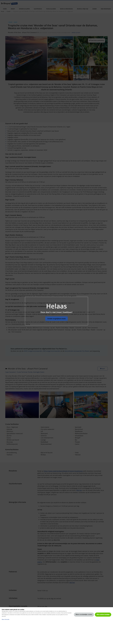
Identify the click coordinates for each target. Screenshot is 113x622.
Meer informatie (5, 619)
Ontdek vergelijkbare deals (56, 319)
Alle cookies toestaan (103, 614)
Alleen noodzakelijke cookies (84, 614)
